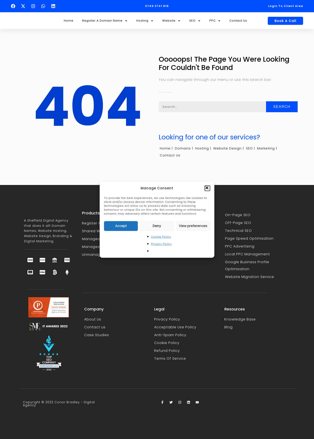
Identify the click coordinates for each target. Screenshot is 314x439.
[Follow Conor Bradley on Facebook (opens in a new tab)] (14, 6)
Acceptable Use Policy (175, 327)
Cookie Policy (161, 237)
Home (68, 21)
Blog (228, 327)
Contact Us (238, 21)
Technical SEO (238, 230)
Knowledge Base (240, 319)
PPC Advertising (239, 246)
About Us (92, 319)
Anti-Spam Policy (170, 334)
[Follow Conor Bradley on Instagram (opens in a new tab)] (34, 6)
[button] (207, 188)
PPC (215, 20)
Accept (121, 226)
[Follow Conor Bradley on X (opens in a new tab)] (24, 6)
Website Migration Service (249, 276)
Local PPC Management (247, 254)
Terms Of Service (170, 358)
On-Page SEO (238, 214)
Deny (157, 226)
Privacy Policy (161, 244)
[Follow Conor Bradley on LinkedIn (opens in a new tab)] (54, 6)
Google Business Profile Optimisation (247, 265)
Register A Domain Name (105, 20)
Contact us (95, 327)
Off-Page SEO (238, 222)
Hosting (145, 20)
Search (281, 106)
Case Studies (96, 334)
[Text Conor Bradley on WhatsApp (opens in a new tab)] (44, 6)
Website (171, 20)
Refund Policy (167, 350)
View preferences (193, 226)
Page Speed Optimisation (249, 238)
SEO (195, 20)
